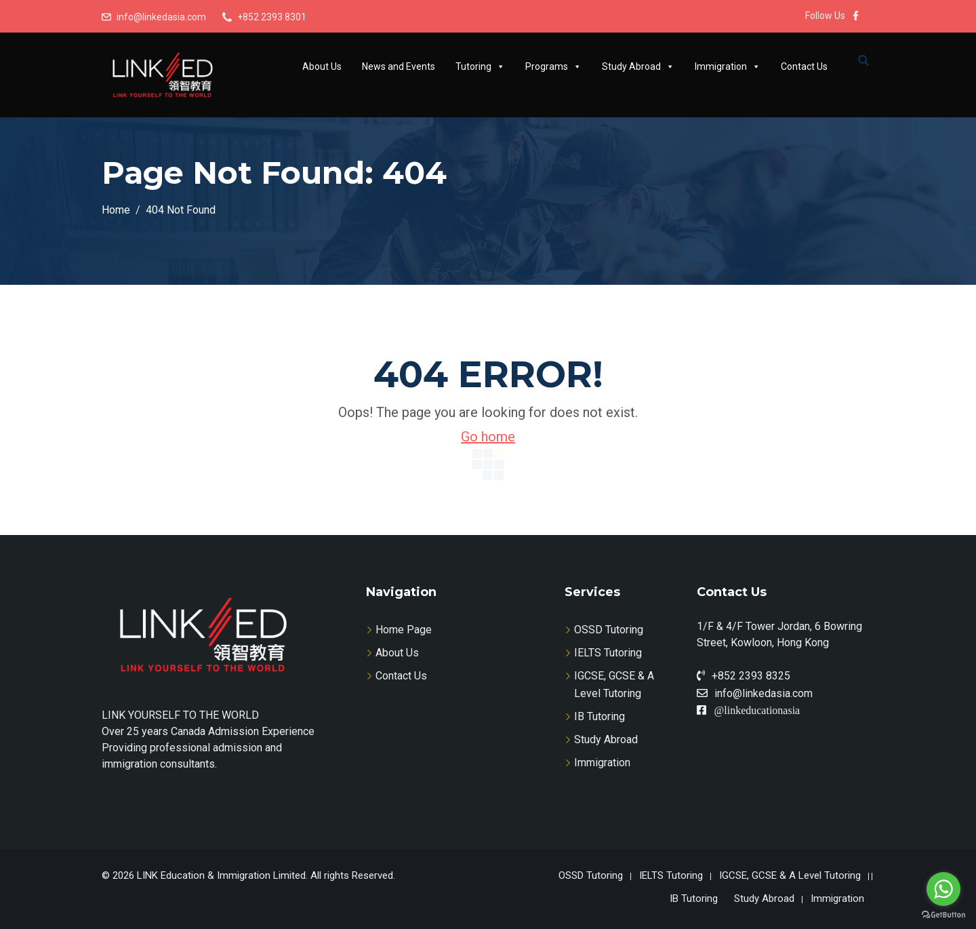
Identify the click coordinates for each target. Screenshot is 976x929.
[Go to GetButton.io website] (943, 915)
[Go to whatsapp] (943, 889)
